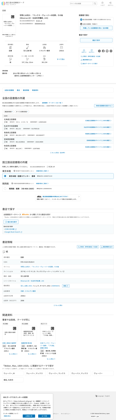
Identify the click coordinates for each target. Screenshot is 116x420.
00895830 (55, 286)
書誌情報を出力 (86, 60)
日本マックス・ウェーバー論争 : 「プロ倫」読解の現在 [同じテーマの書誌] (48, 345)
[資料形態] (22, 111)
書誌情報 (26, 90)
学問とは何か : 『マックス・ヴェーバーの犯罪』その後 (40, 266)
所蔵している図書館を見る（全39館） (96, 28)
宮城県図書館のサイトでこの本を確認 (99, 140)
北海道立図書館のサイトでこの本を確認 (98, 120)
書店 (18, 90)
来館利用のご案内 (42, 171)
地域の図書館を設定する (104, 106)
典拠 (65, 286)
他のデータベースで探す (89, 64)
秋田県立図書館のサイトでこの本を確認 (98, 147)
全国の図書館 (9, 90)
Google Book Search (13, 232)
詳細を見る (7, 416)
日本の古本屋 (11, 229)
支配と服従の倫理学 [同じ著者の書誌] (9, 343)
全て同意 (44, 416)
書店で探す (96, 40)
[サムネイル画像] (10, 333)
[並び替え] (9, 111)
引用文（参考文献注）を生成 (90, 56)
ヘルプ (102, 3)
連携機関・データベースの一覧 (52, 103)
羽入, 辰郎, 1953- (26, 286)
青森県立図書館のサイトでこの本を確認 (98, 134)
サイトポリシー (65, 414)
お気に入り (84, 51)
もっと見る (13, 354)
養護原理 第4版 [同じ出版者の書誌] (26, 343)
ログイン (110, 3)
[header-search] (83, 3)
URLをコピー (92, 51)
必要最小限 (29, 416)
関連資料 (35, 90)
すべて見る (61, 59)
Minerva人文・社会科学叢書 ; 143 (32, 281)
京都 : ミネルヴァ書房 (28, 291)
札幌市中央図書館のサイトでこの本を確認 (98, 127)
